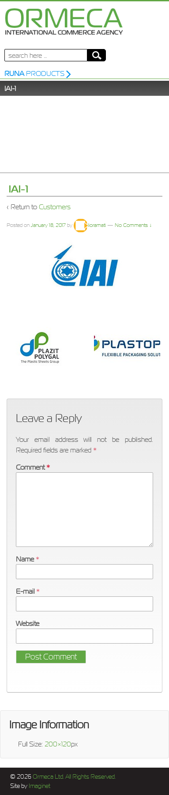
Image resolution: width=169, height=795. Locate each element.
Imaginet (38, 786)
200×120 (58, 743)
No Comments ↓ (133, 225)
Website (27, 623)
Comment (33, 467)
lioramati (90, 225)
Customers (55, 206)
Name (25, 558)
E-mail (25, 591)
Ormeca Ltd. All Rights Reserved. (73, 776)
